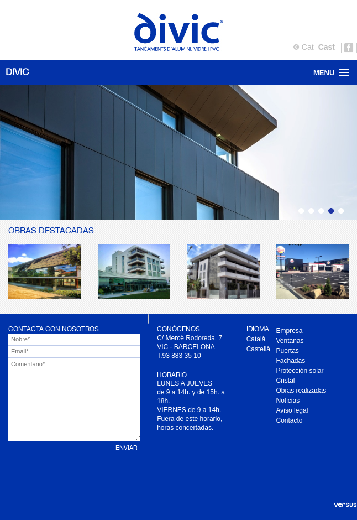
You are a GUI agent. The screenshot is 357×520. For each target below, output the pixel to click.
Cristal (285, 380)
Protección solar (300, 371)
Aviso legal (292, 410)
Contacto (289, 420)
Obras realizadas (301, 390)
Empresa (289, 330)
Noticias (288, 400)
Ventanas (290, 341)
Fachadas (291, 361)
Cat (308, 47)
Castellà (258, 349)
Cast (326, 47)
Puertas (287, 351)
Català (256, 339)
